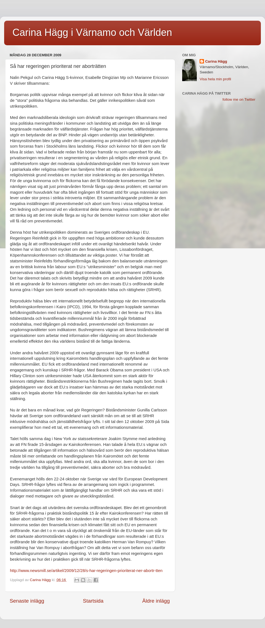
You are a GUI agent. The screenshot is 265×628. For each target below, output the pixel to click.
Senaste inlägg (27, 601)
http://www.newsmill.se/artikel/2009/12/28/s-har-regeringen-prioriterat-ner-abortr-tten (86, 570)
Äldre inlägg (156, 601)
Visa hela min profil (215, 79)
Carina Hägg (216, 61)
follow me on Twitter (238, 99)
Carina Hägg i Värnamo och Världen (92, 32)
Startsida (93, 601)
